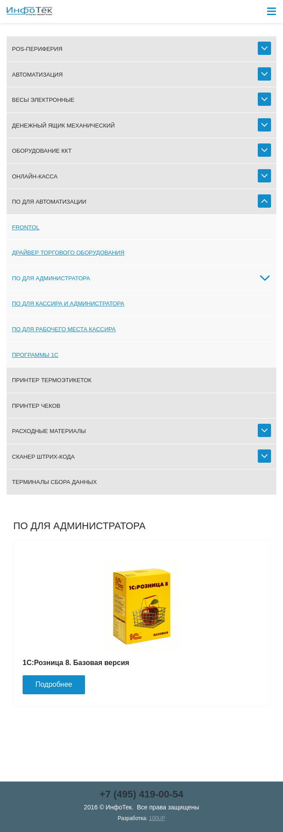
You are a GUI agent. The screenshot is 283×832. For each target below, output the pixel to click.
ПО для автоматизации (49, 201)
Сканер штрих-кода (43, 456)
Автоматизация (37, 74)
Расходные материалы (49, 431)
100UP (157, 818)
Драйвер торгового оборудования (68, 252)
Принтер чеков (36, 405)
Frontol (25, 227)
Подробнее (53, 684)
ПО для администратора (51, 278)
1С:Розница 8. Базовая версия (76, 662)
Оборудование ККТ (42, 150)
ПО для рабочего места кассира (64, 329)
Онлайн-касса (35, 176)
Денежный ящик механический (63, 125)
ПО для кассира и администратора (68, 303)
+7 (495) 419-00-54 (141, 794)
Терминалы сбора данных (54, 482)
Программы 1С (35, 355)
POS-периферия (37, 49)
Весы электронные (43, 100)
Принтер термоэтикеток (52, 380)
